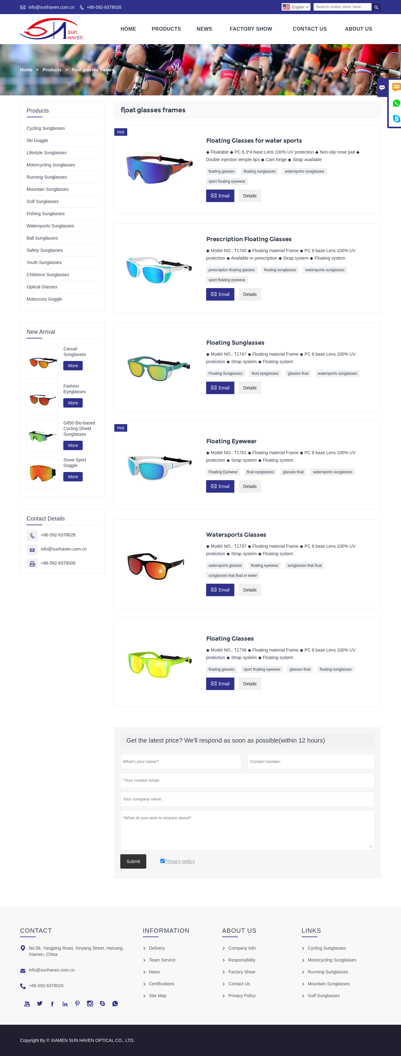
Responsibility (241, 959)
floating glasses (222, 171)
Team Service (162, 959)
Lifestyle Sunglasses (47, 152)
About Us (358, 29)
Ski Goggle (37, 140)
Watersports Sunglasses (50, 225)
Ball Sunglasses (42, 238)
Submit (133, 861)
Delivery (157, 948)
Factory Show (251, 29)
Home (128, 29)
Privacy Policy (242, 995)
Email (220, 195)
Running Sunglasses (47, 177)
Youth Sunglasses (44, 262)
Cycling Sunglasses (46, 128)
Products (166, 29)
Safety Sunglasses (45, 250)
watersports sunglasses (304, 171)
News (204, 29)
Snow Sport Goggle (74, 462)
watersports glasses (225, 565)
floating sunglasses (260, 171)
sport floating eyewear (227, 181)
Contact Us (310, 29)
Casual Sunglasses (74, 351)
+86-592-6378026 (104, 7)
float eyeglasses (265, 373)
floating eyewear (264, 565)
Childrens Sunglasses (48, 274)
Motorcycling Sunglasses (51, 164)
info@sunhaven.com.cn (52, 7)
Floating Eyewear (223, 472)
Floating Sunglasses (225, 373)
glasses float (298, 373)
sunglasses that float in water (233, 575)
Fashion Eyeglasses (74, 388)
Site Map (157, 995)
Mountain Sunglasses (48, 189)
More (73, 365)
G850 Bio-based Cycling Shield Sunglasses (79, 428)
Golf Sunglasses (43, 201)
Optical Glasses (42, 286)
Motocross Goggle (44, 299)
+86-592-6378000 (58, 563)
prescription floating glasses (232, 270)
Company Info (242, 948)
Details (250, 195)
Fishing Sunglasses (46, 213)
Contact (36, 930)
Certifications (161, 983)
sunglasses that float (305, 565)
